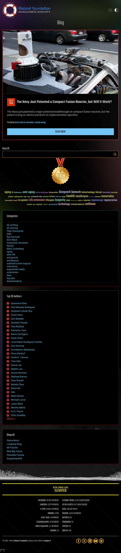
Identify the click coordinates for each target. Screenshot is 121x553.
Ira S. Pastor (17, 411)
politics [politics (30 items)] (80, 201)
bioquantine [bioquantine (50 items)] (53, 192)
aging (9, 251)
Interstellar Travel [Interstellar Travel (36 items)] (11, 201)
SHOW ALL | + (11, 419)
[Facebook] (78, 540)
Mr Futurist (12, 447)
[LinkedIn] (90, 540)
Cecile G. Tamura (19, 357)
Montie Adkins (18, 407)
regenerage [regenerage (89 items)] (97, 200)
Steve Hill (15, 388)
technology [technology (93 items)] (64, 204)
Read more (60, 131)
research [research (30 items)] (29, 205)
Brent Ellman (17, 396)
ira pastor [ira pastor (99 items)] (23, 200)
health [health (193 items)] (70, 196)
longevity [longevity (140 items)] (60, 200)
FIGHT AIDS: (45, 518)
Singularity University (17, 242)
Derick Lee (16, 365)
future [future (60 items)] (52, 196)
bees (9, 275)
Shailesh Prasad (19, 322)
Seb (13, 392)
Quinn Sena (19, 122)
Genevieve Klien (19, 303)
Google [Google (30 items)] (64, 197)
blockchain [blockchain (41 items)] (106, 192)
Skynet (10, 245)
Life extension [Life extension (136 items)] (37, 200)
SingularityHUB (14, 458)
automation (12, 272)
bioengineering (14, 281)
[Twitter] (84, 540)
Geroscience (13, 440)
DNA (9, 234)
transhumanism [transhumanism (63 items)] (77, 204)
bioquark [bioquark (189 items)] (65, 192)
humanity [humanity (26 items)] (91, 197)
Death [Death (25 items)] (29, 197)
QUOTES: (65, 531)
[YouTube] (95, 540)
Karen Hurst (17, 338)
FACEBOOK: (42, 500)
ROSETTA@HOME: (42, 526)
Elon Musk (12, 239)
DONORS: (51, 513)
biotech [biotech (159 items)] (76, 192)
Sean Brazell (17, 380)
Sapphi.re (47, 540)
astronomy (12, 266)
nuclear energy (40, 122)
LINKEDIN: (43, 505)
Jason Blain (17, 403)
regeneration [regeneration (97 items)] (110, 200)
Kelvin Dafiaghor (19, 334)
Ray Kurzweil (13, 236)
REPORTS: (65, 518)
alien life (11, 254)
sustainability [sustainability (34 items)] (52, 205)
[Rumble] (101, 540)
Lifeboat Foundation (20, 540)
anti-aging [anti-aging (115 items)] (29, 192)
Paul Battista (17, 326)
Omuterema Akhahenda (23, 349)
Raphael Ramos (19, 376)
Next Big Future (14, 451)
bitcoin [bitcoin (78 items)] (98, 192)
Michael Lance (18, 399)
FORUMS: (53, 531)
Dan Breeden (17, 318)
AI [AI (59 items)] (12, 192)
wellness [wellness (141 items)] (90, 204)
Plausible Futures (15, 455)
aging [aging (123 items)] (8, 192)
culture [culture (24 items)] (25, 197)
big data (11, 278)
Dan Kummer (17, 345)
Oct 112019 (11, 102)
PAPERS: (65, 526)
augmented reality (16, 269)
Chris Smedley (18, 415)
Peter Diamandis (15, 231)
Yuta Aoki (16, 361)
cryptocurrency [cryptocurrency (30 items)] (18, 197)
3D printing (12, 225)
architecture (13, 260)
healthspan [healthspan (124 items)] (82, 196)
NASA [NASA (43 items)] (68, 200)
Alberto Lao (17, 369)
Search (115, 154)
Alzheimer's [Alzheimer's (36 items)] (18, 193)
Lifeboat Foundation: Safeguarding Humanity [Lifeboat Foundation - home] (53, 10)
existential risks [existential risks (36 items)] (36, 197)
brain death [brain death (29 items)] (114, 193)
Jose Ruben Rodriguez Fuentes (26, 342)
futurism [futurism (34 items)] (58, 197)
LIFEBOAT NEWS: (68, 500)
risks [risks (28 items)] (34, 204)
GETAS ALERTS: (67, 505)
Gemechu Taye (18, 330)
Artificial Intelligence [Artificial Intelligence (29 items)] (41, 193)
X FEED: (43, 509)
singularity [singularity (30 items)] (39, 205)
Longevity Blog (14, 444)
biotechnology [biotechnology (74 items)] (88, 192)
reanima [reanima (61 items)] (86, 200)
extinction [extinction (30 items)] (46, 197)
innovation (30, 122)
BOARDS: (65, 513)
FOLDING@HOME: (42, 522)
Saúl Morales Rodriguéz (23, 307)
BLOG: (64, 509)
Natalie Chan (17, 384)
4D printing (12, 228)
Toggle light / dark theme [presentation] (116, 10)
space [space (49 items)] (45, 204)
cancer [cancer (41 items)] (10, 197)
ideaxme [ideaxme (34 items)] (97, 197)
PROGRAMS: (66, 522)
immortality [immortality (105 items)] (107, 196)
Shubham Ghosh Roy (21, 311)
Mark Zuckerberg (15, 248)
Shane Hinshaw (19, 372)
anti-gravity (12, 257)
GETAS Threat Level (60, 490)
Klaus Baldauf (18, 353)
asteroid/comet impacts (19, 263)
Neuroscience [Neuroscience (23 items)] (74, 201)
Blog (60, 23)
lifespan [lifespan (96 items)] (50, 200)
